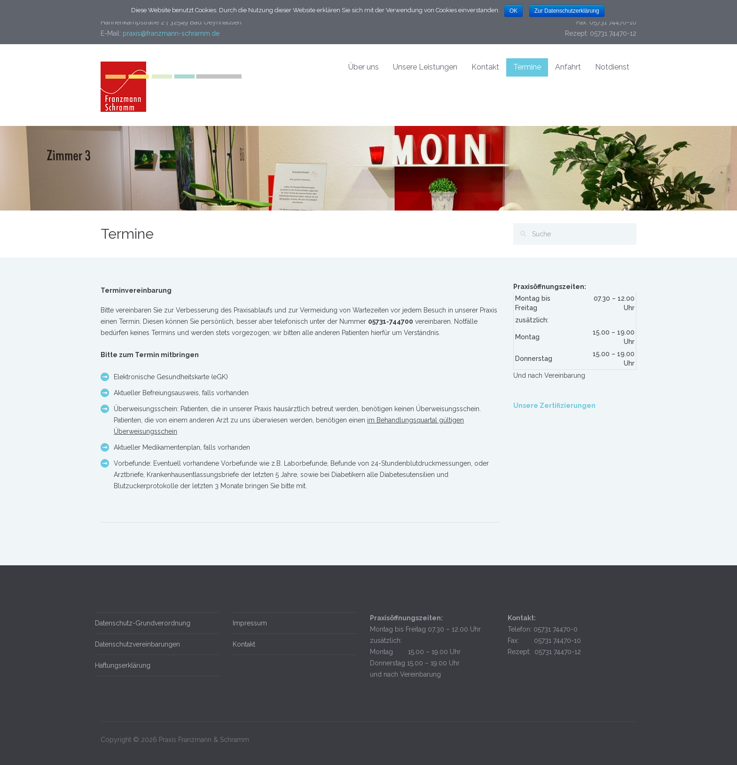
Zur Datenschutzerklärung (566, 11)
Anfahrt (568, 66)
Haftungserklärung (120, 665)
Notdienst (612, 66)
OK (513, 11)
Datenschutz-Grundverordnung (140, 623)
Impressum (246, 623)
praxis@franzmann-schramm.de (171, 33)
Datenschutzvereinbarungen (134, 644)
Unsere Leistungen (425, 66)
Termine (527, 66)
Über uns (363, 66)
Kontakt (485, 66)
